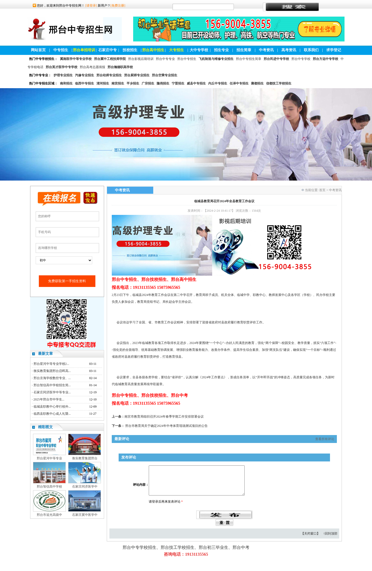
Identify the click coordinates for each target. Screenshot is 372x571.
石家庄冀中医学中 (84, 515)
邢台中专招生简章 (248, 59)
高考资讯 (288, 50)
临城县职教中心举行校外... (52, 406)
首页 (322, 190)
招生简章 (243, 50)
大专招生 (176, 50)
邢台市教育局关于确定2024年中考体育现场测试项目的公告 (166, 426)
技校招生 (130, 50)
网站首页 (38, 50)
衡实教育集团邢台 (84, 458)
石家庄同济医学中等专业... (52, 392)
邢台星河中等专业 (49, 458)
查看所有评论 (324, 439)
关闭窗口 (310, 540)
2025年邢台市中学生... (49, 399)
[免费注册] (117, 5)
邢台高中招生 (153, 50)
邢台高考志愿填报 (92, 67)
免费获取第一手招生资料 (67, 281)
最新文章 (45, 354)
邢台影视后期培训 (141, 59)
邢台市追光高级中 (49, 515)
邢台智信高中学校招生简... (52, 385)
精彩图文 (45, 427)
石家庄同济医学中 (84, 486)
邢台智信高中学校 (49, 486)
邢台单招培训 (84, 50)
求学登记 (333, 50)
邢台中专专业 (165, 59)
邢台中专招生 (186, 59)
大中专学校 (199, 50)
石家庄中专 (107, 50)
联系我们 (311, 50)
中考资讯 (266, 50)
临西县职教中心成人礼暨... (52, 414)
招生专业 (221, 50)
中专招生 (60, 50)
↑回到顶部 (330, 540)
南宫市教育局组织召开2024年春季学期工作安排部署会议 (164, 416)
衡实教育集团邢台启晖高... (52, 371)
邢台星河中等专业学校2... (51, 364)
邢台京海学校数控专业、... (52, 378)
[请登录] (91, 5)
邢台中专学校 (300, 59)
